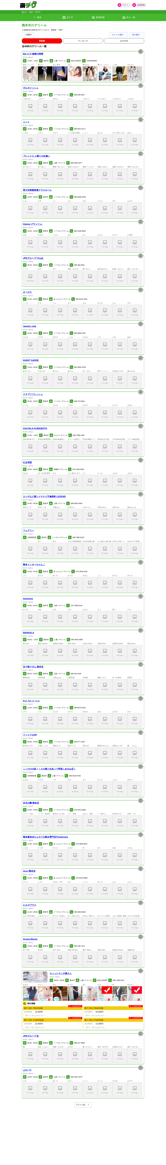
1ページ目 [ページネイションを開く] (83, 1105)
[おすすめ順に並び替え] (124, 40)
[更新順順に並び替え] (42, 40)
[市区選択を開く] (137, 34)
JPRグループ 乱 (31, 1036)
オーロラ (27, 292)
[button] (30, 73)
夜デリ (24, 12)
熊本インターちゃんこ (34, 564)
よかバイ (27, 1070)
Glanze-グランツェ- (33, 224)
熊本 (31, 12)
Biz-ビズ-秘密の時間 (33, 54)
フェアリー (28, 530)
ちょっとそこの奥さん (61, 973)
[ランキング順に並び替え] (83, 40)
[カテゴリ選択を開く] (118, 34)
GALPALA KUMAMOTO (35, 428)
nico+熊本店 (29, 871)
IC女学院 (27, 462)
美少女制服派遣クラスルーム (37, 190)
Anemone (28, 598)
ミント (26, 122)
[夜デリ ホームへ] (30, 5)
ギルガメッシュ (30, 88)
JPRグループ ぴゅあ (33, 258)
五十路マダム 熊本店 (33, 667)
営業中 (28, 35)
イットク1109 (30, 735)
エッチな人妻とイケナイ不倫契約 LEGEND (44, 496)
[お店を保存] (140, 51)
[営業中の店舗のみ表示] (25, 35)
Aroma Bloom (30, 939)
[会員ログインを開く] (122, 5)
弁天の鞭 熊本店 (31, 803)
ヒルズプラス (29, 905)
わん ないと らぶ (31, 701)
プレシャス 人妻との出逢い (36, 156)
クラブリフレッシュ (33, 394)
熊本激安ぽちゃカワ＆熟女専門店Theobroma (45, 837)
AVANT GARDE (31, 360)
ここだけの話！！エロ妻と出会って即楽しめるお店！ (49, 769)
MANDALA (28, 632)
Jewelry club (29, 326)
